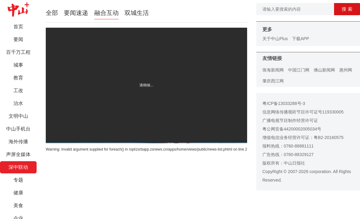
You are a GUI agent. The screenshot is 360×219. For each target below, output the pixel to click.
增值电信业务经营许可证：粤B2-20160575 (303, 137)
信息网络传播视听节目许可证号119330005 (303, 111)
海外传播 (18, 141)
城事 (18, 65)
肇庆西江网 (273, 80)
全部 (52, 12)
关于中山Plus (275, 38)
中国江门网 (298, 70)
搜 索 (347, 9)
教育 (18, 77)
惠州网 (345, 70)
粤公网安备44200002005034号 (291, 129)
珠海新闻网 (273, 70)
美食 (18, 205)
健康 (18, 192)
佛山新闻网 (324, 70)
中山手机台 (18, 128)
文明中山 (18, 116)
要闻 (18, 39)
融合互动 (106, 12)
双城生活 (136, 12)
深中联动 (18, 167)
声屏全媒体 (18, 154)
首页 (18, 26)
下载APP (300, 38)
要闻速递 (76, 12)
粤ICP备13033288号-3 (283, 103)
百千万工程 (18, 52)
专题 (18, 179)
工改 (18, 90)
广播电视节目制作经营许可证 (290, 120)
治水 (18, 103)
